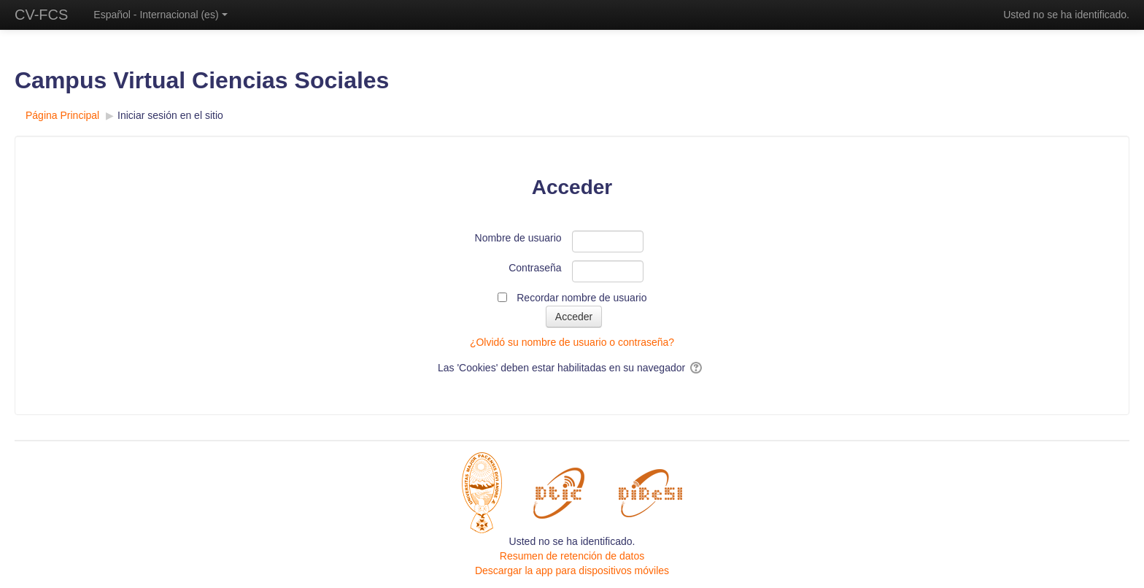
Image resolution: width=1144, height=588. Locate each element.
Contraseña (535, 268)
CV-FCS (41, 15)
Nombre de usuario (518, 238)
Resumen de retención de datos (572, 556)
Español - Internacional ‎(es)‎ (160, 14)
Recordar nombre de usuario (581, 297)
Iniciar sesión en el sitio (170, 115)
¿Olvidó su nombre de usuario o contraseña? (572, 342)
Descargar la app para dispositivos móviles (572, 570)
